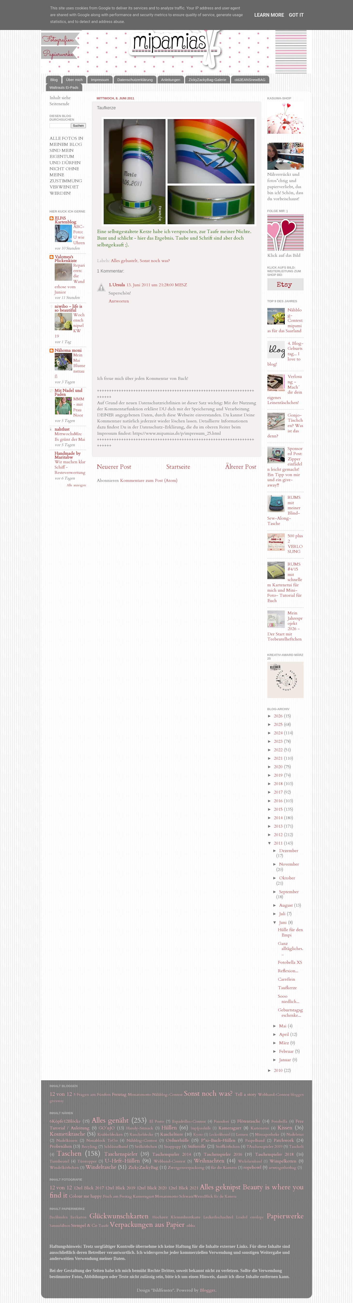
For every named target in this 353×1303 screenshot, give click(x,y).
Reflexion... (288, 971)
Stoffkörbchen (228, 1146)
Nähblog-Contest (167, 1094)
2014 (279, 818)
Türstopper (87, 1161)
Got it (296, 15)
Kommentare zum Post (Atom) (149, 481)
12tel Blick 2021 (183, 1188)
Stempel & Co (84, 1225)
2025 (279, 724)
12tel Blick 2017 (89, 1188)
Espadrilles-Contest (189, 1121)
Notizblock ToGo (102, 1140)
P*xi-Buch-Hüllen (218, 1140)
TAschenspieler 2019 (264, 1146)
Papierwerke (285, 1216)
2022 (279, 750)
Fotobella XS (290, 962)
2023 (279, 741)
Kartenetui (260, 1128)
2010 (279, 1070)
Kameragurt (229, 1128)
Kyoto (198, 1134)
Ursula (119, 285)
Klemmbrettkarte (186, 1217)
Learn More (269, 15)
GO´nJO (107, 1128)
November (289, 864)
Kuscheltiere (171, 1134)
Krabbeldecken (110, 1134)
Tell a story (245, 1094)
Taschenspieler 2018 (274, 1154)
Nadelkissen (66, 1140)
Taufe (103, 1225)
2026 (279, 716)
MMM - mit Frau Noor (78, 407)
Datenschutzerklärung (135, 80)
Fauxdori (221, 1121)
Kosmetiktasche (67, 1134)
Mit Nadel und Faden (68, 393)
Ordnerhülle (177, 1140)
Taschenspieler (120, 1154)
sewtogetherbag (282, 1167)
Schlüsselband (116, 1146)
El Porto (157, 1121)
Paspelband (254, 1140)
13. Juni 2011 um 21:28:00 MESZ (156, 285)
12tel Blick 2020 (152, 1188)
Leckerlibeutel (219, 1134)
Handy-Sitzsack (139, 1128)
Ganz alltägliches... (290, 949)
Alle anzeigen (76, 485)
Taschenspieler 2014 (171, 1154)
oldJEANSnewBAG (250, 80)
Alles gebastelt (124, 261)
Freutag (119, 1094)
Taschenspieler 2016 (223, 1154)
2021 (279, 758)
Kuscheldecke (141, 1134)
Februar (287, 1051)
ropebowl (252, 1167)
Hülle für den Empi (290, 932)
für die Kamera (224, 1167)
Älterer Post (240, 467)
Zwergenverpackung (186, 1167)
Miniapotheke (267, 1134)
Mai (283, 1026)
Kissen (285, 1127)
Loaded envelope (250, 1217)
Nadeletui (295, 1134)
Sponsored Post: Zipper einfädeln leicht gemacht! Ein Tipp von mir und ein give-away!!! (285, 467)
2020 (279, 767)
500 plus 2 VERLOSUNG (295, 544)
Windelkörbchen (64, 1167)
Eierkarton (78, 1217)
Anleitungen (170, 80)
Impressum (100, 80)
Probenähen (61, 1146)
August (286, 905)
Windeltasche (100, 1167)
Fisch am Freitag (117, 1196)
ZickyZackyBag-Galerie (207, 80)
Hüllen (169, 1127)
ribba (191, 1225)
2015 (279, 809)
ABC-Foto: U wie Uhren (79, 235)
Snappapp (172, 1146)
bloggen (297, 1094)
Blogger (207, 1290)
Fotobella (279, 1121)
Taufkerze (287, 988)
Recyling (89, 1146)
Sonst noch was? (155, 261)
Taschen (69, 1153)
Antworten (119, 301)
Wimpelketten (283, 1161)
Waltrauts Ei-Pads (64, 87)
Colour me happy (85, 1196)
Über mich (74, 80)
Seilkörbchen (146, 1146)
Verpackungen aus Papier (147, 1224)
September (289, 892)
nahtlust (62, 429)
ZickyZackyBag (143, 1167)
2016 (279, 801)
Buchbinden (59, 1217)
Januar (285, 1060)
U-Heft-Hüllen (122, 1160)
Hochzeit (160, 1217)
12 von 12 (61, 1094)
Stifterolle (197, 1146)
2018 (279, 784)
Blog (54, 80)
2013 (279, 826)
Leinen (242, 1134)
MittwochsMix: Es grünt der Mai (70, 436)
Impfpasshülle (201, 1128)
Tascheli (296, 1146)
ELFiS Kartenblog (65, 220)
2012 (279, 835)
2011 (279, 843)
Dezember (288, 851)
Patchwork (284, 1140)
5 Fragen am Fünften (92, 1094)
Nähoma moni (68, 350)
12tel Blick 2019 (120, 1188)
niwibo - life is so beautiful (68, 308)
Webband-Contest (274, 1094)
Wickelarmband (250, 1161)
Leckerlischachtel (218, 1217)
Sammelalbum (60, 1225)
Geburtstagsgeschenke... (290, 1012)
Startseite (178, 467)
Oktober (287, 878)
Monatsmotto (139, 1094)
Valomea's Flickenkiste (66, 259)
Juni (283, 923)
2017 (279, 792)
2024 (279, 733)
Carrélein (286, 979)
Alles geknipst (220, 1187)
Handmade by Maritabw (68, 455)
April (284, 1034)
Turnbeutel (59, 1161)
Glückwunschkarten (119, 1216)
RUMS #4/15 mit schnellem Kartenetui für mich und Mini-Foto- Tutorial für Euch (284, 582)
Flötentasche (248, 1121)
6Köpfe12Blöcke (65, 1121)
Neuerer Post (114, 467)
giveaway (57, 1101)
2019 (279, 775)
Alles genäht (110, 1120)
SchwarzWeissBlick (196, 1196)
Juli (283, 914)
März (284, 1043)
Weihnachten (209, 1160)
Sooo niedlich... (288, 999)
